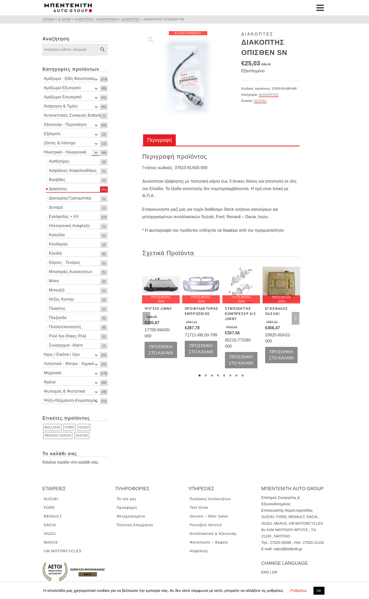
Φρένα (50, 382)
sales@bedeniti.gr (287, 549)
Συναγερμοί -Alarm (66, 345)
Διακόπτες (269, 95)
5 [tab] (224, 375)
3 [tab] (211, 375)
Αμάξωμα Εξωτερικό (62, 88)
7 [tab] (236, 375)
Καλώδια (57, 235)
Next (295, 318)
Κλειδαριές (58, 244)
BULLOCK (52, 427)
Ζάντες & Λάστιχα (59, 143)
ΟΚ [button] (319, 591)
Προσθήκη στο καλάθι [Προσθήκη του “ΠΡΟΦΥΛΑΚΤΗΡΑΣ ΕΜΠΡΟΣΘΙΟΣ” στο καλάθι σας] (201, 349)
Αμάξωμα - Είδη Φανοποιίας (69, 78)
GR (274, 572)
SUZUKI (260, 101)
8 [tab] (242, 375)
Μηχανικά (52, 373)
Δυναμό (56, 207)
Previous (146, 318)
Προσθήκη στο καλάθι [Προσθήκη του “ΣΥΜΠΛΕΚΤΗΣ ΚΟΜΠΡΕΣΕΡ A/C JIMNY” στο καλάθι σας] (241, 360)
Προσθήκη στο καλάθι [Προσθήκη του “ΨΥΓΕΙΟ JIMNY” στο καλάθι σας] (161, 350)
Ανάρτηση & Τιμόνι (61, 106)
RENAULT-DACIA (58, 435)
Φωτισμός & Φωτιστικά (64, 391)
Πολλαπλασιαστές (65, 327)
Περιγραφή (159, 140)
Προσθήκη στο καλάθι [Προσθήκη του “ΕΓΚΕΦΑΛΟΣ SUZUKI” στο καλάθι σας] (281, 355)
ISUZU (84, 427)
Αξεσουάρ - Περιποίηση (65, 124)
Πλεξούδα (58, 317)
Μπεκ (54, 281)
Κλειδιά (55, 253)
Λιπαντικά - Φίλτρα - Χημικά (69, 363)
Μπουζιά (56, 290)
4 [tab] (218, 375)
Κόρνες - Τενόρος (64, 262)
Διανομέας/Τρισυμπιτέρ (70, 198)
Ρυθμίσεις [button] (298, 590)
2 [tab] (205, 375)
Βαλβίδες (57, 180)
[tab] (159, 140)
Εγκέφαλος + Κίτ (64, 216)
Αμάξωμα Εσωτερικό (62, 97)
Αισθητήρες (59, 161)
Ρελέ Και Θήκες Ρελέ (67, 336)
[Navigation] (320, 7)
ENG (265, 572)
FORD (69, 427)
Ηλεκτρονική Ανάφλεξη (69, 226)
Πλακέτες (57, 308)
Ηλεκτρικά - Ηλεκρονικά (65, 152)
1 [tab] (199, 375)
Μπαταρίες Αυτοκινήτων (70, 271)
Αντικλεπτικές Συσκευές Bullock (72, 115)
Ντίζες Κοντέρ (61, 299)
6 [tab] (230, 375)
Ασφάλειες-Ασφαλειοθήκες (73, 170)
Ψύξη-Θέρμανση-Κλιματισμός (70, 400)
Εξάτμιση (52, 134)
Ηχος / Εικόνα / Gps (62, 354)
